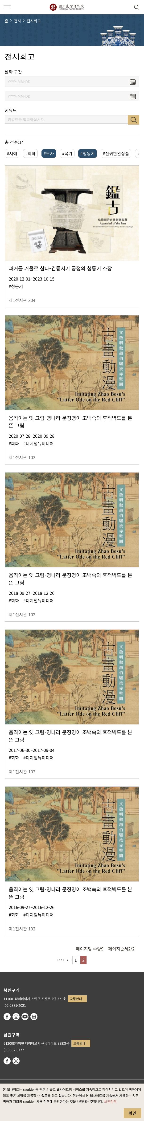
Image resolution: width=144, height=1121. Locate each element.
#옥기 (67, 153)
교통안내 (76, 998)
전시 (17, 21)
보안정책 (110, 1101)
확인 (132, 1113)
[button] (125, 7)
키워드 (11, 110)
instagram (16, 1016)
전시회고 (34, 21)
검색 (133, 120)
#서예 (12, 153)
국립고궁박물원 (67, 7)
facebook (7, 1016)
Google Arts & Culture (33, 1016)
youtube (25, 1016)
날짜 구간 (13, 72)
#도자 (49, 153)
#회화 (30, 153)
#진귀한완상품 (116, 153)
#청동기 (87, 153)
